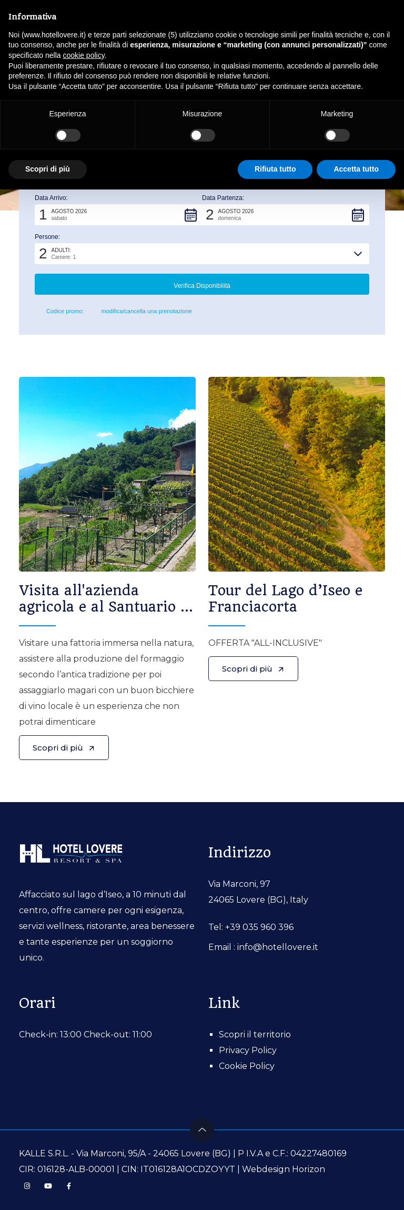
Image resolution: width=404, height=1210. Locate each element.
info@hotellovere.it (277, 947)
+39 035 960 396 (259, 927)
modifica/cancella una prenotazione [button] (142, 311)
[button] (118, 214)
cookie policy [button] (84, 55)
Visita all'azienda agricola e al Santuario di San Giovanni (106, 607)
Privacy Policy (248, 1050)
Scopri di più (64, 747)
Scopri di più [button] (47, 169)
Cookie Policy (247, 1066)
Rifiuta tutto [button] (275, 169)
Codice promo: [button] (59, 311)
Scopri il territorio (255, 1034)
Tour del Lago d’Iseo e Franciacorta (285, 598)
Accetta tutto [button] (356, 169)
